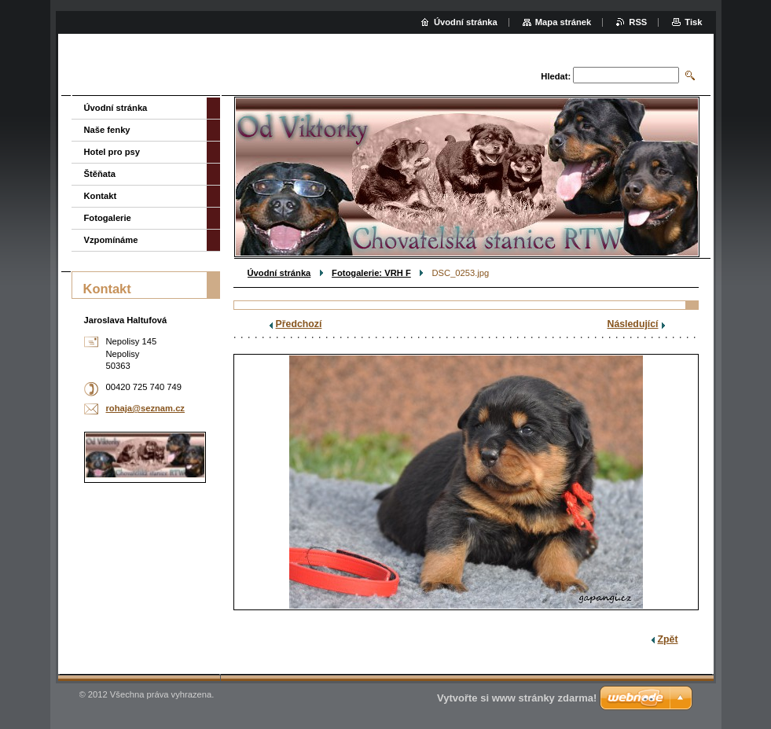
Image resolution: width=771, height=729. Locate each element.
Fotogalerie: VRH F (371, 273)
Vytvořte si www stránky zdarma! (517, 698)
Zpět (668, 639)
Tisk (693, 22)
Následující (633, 324)
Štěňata (100, 174)
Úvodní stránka (279, 273)
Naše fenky (107, 129)
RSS (638, 22)
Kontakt (100, 196)
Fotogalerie (107, 218)
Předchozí (299, 324)
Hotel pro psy (112, 151)
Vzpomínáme (111, 240)
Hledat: (556, 76)
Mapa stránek (563, 22)
